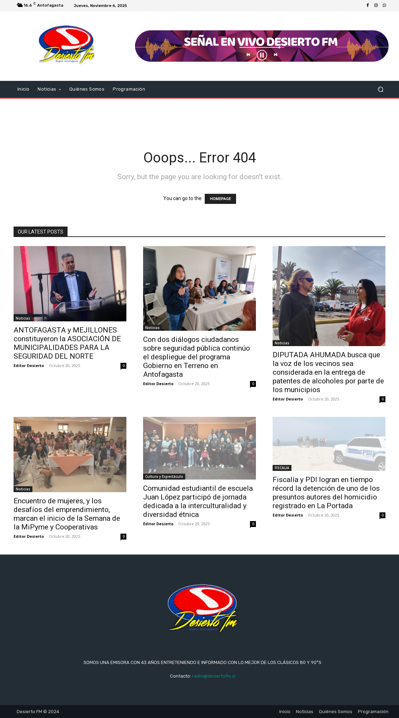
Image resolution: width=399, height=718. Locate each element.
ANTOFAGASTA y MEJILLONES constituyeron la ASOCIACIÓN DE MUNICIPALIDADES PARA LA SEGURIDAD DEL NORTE (67, 343)
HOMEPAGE (220, 199)
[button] (380, 89)
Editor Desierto (29, 365)
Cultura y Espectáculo (164, 476)
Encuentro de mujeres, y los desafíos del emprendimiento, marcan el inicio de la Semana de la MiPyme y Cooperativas (67, 514)
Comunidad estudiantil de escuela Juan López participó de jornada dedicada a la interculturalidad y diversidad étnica (198, 501)
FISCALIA (282, 467)
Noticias (23, 318)
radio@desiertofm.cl (213, 676)
